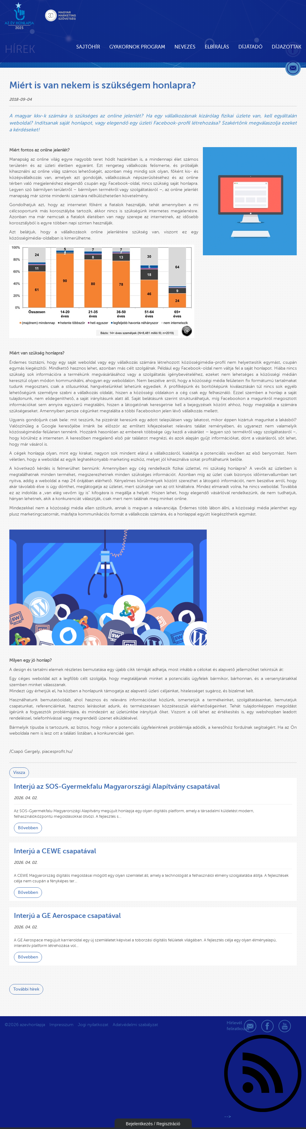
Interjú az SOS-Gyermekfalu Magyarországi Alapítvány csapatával (117, 786)
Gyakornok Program (137, 47)
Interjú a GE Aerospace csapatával (67, 915)
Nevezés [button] (184, 47)
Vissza (19, 772)
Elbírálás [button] (217, 47)
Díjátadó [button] (250, 47)
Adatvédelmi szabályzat (135, 1024)
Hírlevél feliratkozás (233, 1026)
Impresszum (61, 1024)
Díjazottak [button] (286, 47)
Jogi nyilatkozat (93, 1024)
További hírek (26, 989)
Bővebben (28, 828)
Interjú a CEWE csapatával (55, 851)
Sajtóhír (88, 47)
